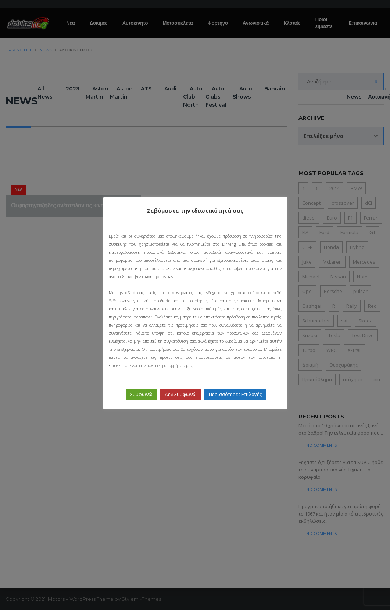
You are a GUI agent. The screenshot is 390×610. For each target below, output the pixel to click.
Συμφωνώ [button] (141, 394)
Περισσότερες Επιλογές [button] (235, 394)
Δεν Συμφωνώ (181, 394)
